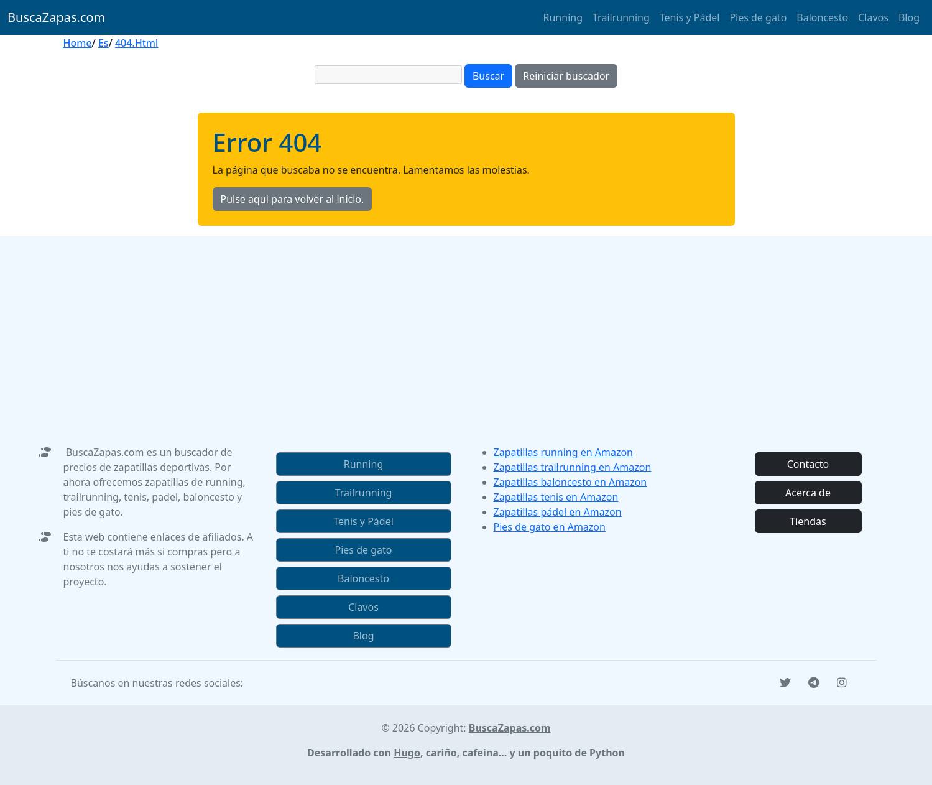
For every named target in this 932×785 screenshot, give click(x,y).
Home (77, 43)
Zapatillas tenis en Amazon (556, 497)
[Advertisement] (466, 323)
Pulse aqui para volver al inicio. (292, 199)
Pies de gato (758, 17)
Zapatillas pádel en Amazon (558, 512)
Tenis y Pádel (690, 17)
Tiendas (808, 521)
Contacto (808, 464)
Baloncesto (822, 17)
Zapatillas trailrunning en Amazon (573, 467)
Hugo (407, 752)
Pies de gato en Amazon (550, 527)
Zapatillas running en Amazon (564, 452)
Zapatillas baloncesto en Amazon (570, 482)
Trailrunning (621, 17)
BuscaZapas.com (56, 17)
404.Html (136, 43)
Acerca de (808, 492)
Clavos (873, 17)
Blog (909, 17)
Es (103, 43)
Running (563, 17)
